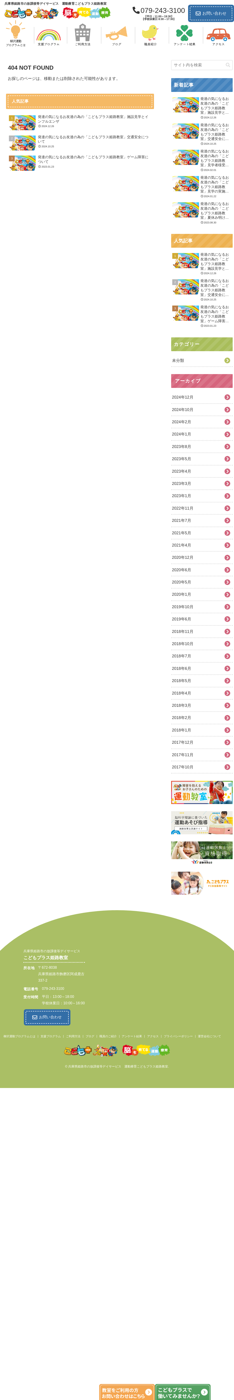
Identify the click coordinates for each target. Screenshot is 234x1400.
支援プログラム (51, 1035)
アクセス (153, 1035)
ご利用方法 (73, 1035)
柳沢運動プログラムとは (19, 1035)
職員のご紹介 (108, 1035)
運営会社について (209, 1035)
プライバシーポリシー (178, 1035)
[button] (228, 65)
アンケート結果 (132, 1035)
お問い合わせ (211, 13)
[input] (202, 65)
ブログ (90, 1035)
